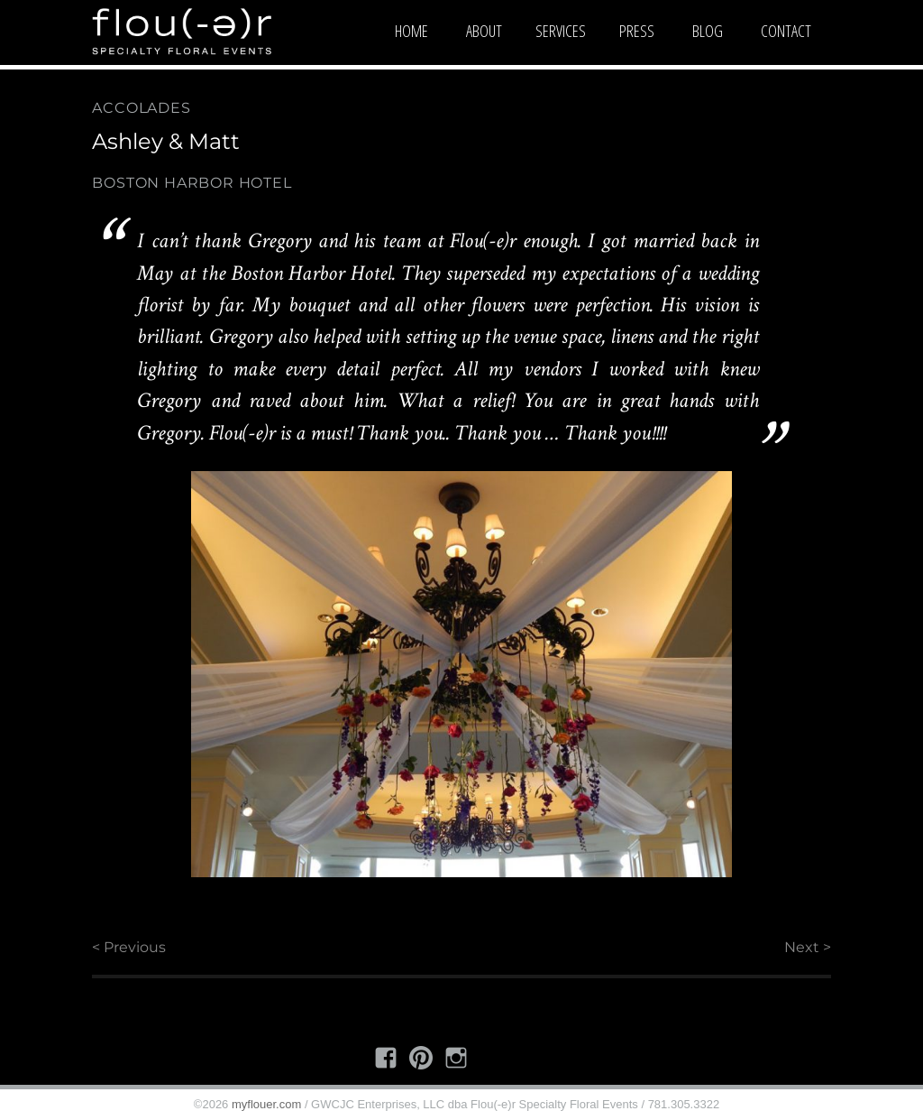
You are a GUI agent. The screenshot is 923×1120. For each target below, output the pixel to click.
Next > (807, 947)
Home (411, 31)
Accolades (141, 107)
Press (636, 31)
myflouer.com (266, 1104)
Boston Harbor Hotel (191, 182)
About (484, 31)
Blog (707, 31)
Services (560, 31)
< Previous (129, 947)
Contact (786, 31)
